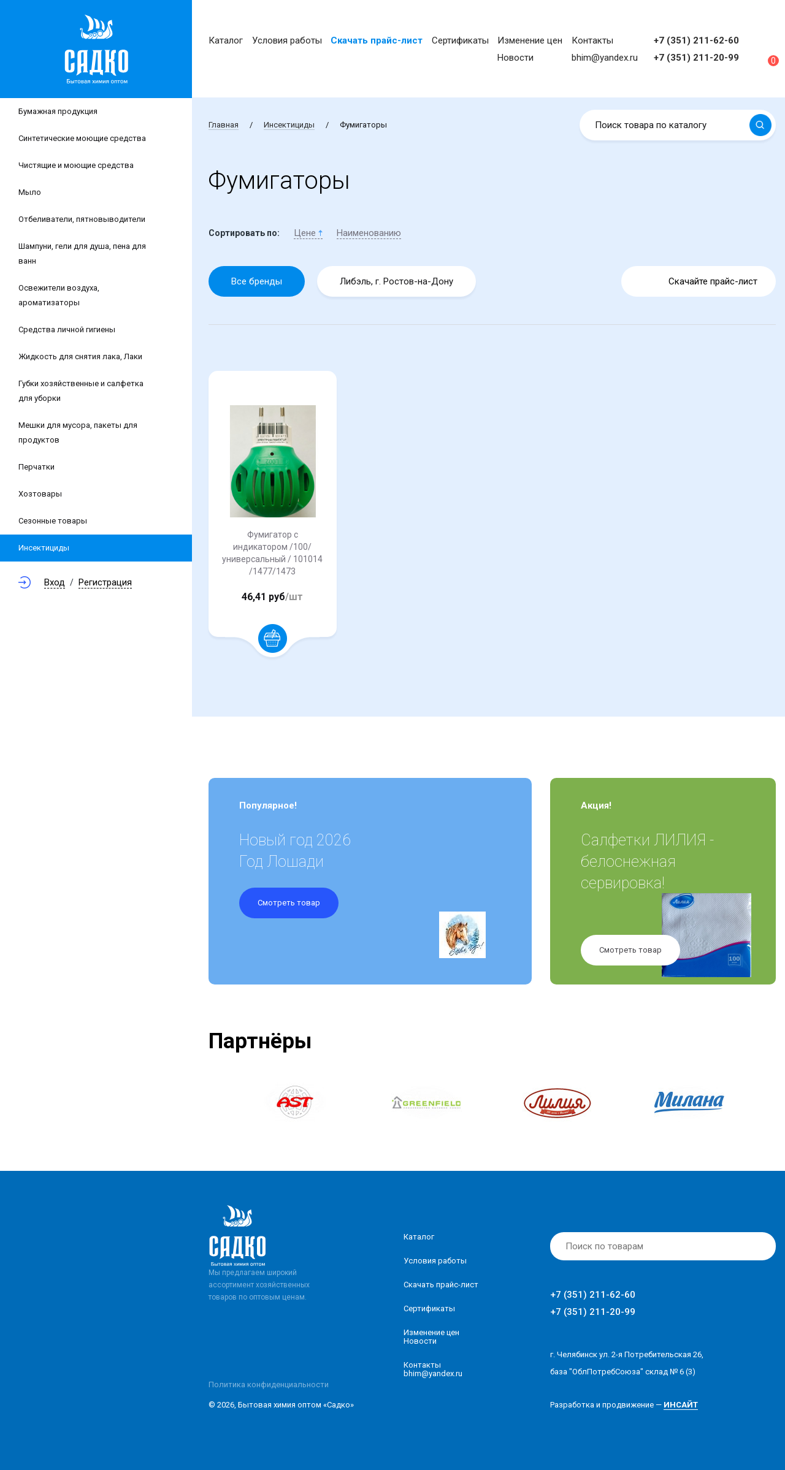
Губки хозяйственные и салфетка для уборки (81, 391)
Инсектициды (43, 547)
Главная (224, 124)
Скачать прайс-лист (377, 40)
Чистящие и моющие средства (76, 165)
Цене (308, 232)
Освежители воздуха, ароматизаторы (58, 295)
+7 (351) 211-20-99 (696, 57)
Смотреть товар (289, 902)
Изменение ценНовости (431, 1337)
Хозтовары (40, 493)
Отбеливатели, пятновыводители (81, 219)
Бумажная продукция (58, 111)
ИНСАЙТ (681, 1404)
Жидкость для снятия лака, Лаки (80, 356)
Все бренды (256, 281)
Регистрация (105, 582)
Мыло (29, 192)
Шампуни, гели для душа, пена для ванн (82, 253)
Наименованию (369, 232)
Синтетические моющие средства (82, 138)
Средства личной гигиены (66, 329)
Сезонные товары (52, 520)
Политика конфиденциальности (269, 1384)
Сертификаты (460, 40)
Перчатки (36, 466)
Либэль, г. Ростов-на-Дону (396, 281)
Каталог (226, 40)
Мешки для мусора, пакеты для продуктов (77, 432)
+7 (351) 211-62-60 (696, 40)
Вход (54, 582)
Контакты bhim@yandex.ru (433, 1369)
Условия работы (287, 40)
